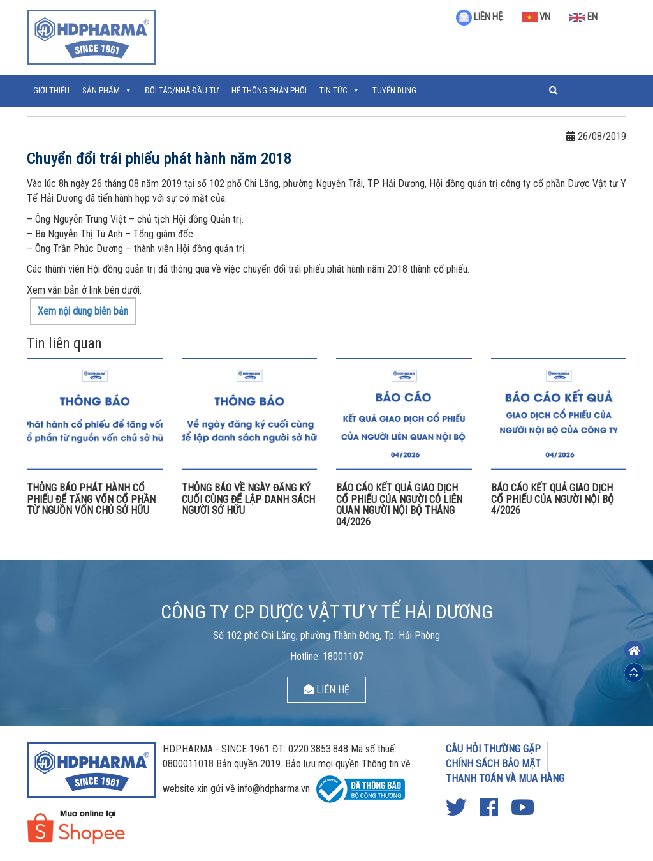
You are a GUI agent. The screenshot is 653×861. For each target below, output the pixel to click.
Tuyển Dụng (394, 90)
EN (583, 16)
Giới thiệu (51, 90)
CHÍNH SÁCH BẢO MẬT (493, 764)
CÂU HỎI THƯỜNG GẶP (493, 749)
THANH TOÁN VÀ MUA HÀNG (505, 778)
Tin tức (333, 90)
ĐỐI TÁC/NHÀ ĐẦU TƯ (182, 90)
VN (536, 16)
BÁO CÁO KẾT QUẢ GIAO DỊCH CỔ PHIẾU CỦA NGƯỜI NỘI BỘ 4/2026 (552, 499)
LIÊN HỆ (479, 16)
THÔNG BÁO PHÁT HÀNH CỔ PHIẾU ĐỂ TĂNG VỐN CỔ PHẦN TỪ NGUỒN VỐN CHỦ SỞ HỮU (91, 499)
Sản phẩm (101, 90)
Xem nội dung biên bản (83, 311)
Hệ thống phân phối (269, 90)
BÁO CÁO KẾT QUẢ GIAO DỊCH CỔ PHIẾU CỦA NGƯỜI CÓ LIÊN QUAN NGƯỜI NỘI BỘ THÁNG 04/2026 (399, 505)
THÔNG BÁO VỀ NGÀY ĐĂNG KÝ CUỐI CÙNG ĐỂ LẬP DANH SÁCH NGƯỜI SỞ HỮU (248, 499)
